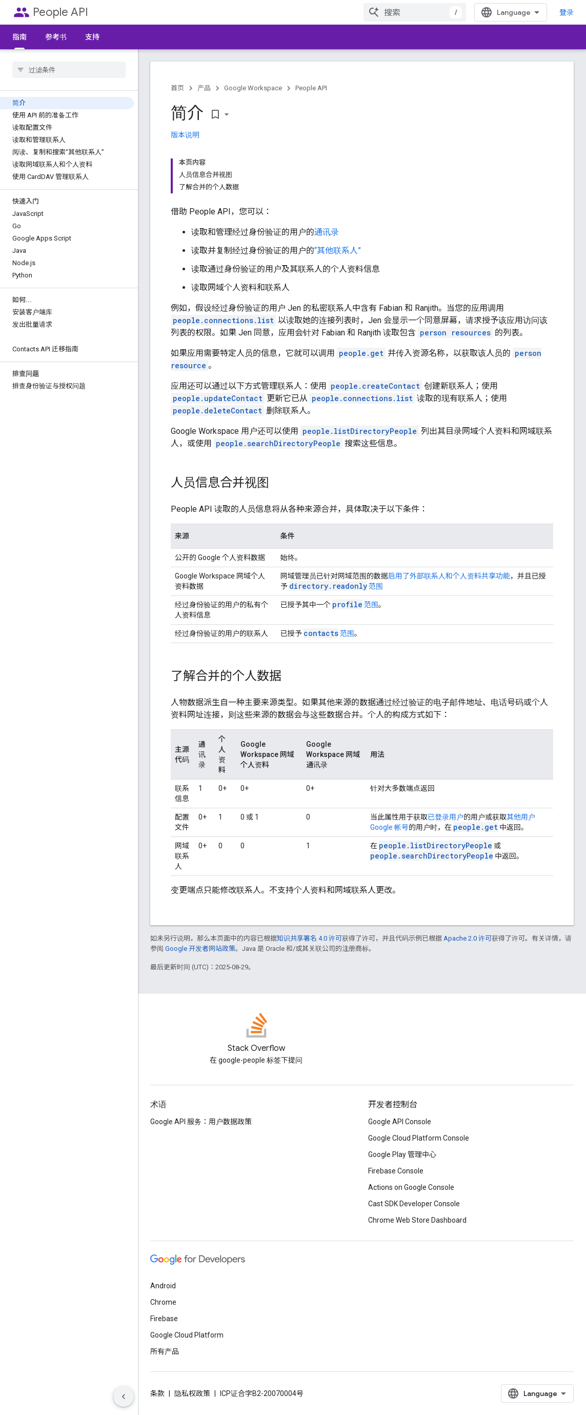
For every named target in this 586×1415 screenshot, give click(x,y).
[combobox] (414, 12)
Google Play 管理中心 (402, 1154)
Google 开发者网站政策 (200, 948)
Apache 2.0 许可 (467, 938)
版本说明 (185, 135)
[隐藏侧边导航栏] (123, 1396)
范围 (336, 586)
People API (60, 12)
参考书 (56, 37)
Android (163, 1286)
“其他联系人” (337, 250)
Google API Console (399, 1122)
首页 (177, 88)
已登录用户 (445, 817)
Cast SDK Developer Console (414, 1204)
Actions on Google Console (411, 1187)
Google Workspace (253, 88)
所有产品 (164, 1351)
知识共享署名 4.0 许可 (309, 938)
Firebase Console (395, 1171)
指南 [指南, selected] (19, 37)
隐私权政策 (192, 1393)
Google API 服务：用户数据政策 (201, 1122)
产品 (204, 88)
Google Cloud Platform (187, 1335)
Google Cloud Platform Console (418, 1138)
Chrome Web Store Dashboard (417, 1220)
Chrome (163, 1302)
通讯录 (326, 232)
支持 (92, 37)
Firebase (164, 1318)
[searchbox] (69, 70)
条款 (157, 1393)
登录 (566, 12)
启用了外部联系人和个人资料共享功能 (449, 576)
